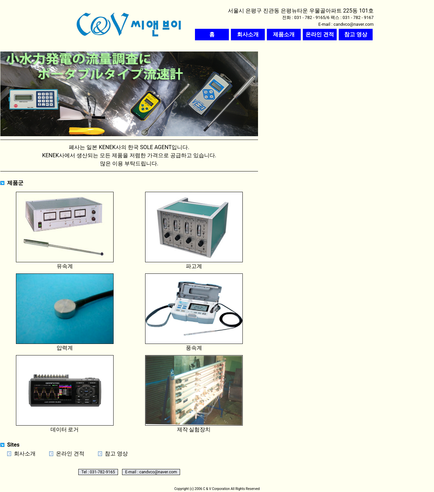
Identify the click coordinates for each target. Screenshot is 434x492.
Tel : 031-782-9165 (98, 472)
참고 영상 (116, 453)
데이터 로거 (65, 394)
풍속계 (194, 312)
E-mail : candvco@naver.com (151, 472)
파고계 (194, 230)
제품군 (15, 183)
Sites (13, 445)
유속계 (65, 230)
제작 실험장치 (194, 394)
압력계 (65, 312)
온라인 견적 (70, 453)
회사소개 (25, 453)
